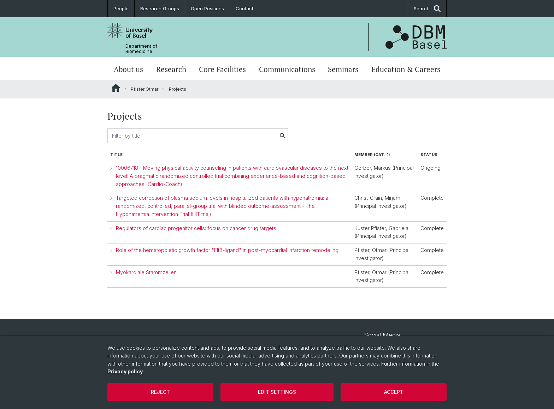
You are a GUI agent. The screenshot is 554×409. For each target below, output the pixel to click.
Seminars (343, 69)
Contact (244, 8)
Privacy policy (125, 371)
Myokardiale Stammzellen (146, 272)
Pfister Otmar (144, 89)
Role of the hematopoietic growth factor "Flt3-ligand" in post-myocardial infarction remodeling (227, 250)
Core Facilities (222, 69)
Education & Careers (405, 69)
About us (128, 69)
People (121, 8)
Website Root (116, 88)
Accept (393, 392)
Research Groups (159, 8)
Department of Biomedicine (141, 48)
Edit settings (277, 392)
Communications (287, 69)
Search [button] (427, 8)
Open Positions (207, 8)
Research (171, 69)
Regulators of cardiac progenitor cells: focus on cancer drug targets (196, 228)
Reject (160, 392)
